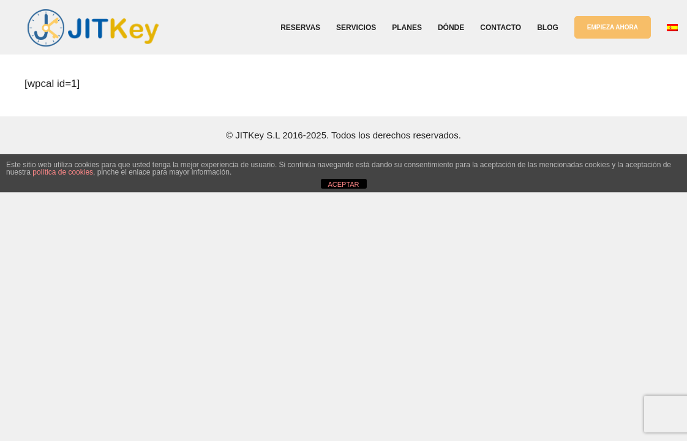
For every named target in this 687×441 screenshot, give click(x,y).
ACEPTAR (343, 184)
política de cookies (62, 172)
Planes (407, 27)
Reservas (300, 27)
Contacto (500, 27)
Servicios (356, 27)
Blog (547, 27)
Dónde (451, 27)
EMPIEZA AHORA (612, 27)
